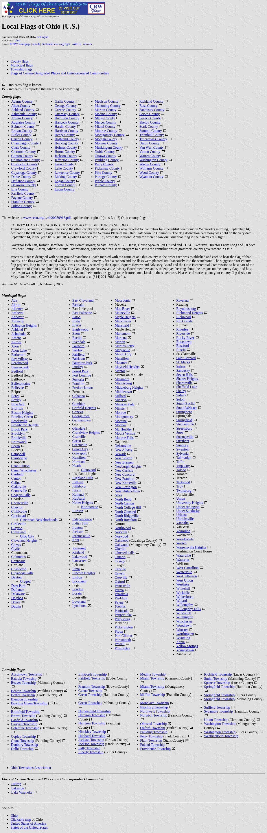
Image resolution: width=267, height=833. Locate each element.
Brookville (18, 438)
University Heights (189, 502)
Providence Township (155, 749)
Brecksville (19, 421)
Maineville (122, 313)
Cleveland (18, 532)
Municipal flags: (14, 295)
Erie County (19, 189)
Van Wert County (151, 147)
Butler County (21, 135)
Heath (76, 465)
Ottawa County (105, 156)
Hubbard (78, 498)
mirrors (87, 44)
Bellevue (17, 388)
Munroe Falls (124, 438)
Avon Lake (19, 350)
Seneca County (149, 118)
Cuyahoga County (24, 172)
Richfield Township (218, 674)
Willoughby (184, 605)
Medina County (106, 114)
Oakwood (121, 540)
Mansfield (122, 325)
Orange (120, 561)
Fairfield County (23, 193)
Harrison (78, 462)
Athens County (21, 118)
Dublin (16, 606)
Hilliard (77, 482)
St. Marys (183, 362)
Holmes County (66, 147)
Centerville (19, 491)
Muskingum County (109, 147)
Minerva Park (124, 404)
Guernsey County (67, 114)
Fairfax (77, 350)
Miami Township (152, 678)
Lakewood (79, 556)
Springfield (184, 420)
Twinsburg (183, 490)
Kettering (78, 548)
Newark (120, 454)
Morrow (120, 425)
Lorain (77, 593)
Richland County (151, 101)
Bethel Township (23, 695)
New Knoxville (125, 483)
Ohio (14, 815)
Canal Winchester (23, 470)
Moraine (121, 421)
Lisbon (77, 577)
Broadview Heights (25, 425)
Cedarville (18, 486)
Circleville (18, 524)
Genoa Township (90, 691)
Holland (78, 494)
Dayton (16, 577)
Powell (119, 644)
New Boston (123, 458)
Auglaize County (23, 122)
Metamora (122, 379)
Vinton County (149, 151)
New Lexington (126, 487)
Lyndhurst (79, 606)
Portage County (106, 177)
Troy (179, 486)
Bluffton (17, 408)
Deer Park (18, 585)
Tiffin (180, 462)
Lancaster (79, 561)
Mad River (122, 308)
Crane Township (22, 740)
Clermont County (23, 151)
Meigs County (105, 118)
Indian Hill (80, 523)
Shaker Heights (187, 378)
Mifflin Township (152, 694)
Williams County (151, 168)
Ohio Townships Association (31, 768)
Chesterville (19, 503)
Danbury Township (24, 744)
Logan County (65, 181)
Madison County (106, 101)
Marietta (121, 338)
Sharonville (184, 383)
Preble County (105, 181)
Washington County (153, 160)
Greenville (79, 445)
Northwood (123, 528)
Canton (16, 478)
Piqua (119, 631)
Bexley (16, 400)
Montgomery (124, 417)
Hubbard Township (91, 736)
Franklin (78, 384)
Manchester (123, 321)
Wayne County (149, 164)
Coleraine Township (25, 728)
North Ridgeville (126, 515)
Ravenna (182, 300)
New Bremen (124, 462)
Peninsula (121, 611)
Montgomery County (110, 135)
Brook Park (19, 429)
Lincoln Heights (83, 573)
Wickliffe (183, 593)
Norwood (121, 536)
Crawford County (23, 168)
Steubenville (185, 424)
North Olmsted (125, 511)
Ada (14, 300)
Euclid (76, 338)
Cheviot (16, 507)
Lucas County (64, 189)
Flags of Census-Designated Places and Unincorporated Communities (60, 73)
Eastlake (78, 305)
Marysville (122, 350)
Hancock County (66, 122)
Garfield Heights (84, 408)
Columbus (18, 557)
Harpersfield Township (94, 711)
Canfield (17, 474)
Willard (181, 600)
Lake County (64, 168)
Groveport (79, 453)
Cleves (16, 545)
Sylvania (182, 453)
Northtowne (89, 507)
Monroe (120, 412)
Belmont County (23, 126)
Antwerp (17, 321)
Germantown (81, 420)
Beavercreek (20, 367)
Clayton (16, 528)
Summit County (150, 131)
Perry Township (151, 736)
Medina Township (153, 674)
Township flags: (13, 670)
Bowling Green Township (29, 703)
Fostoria (78, 379)
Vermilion (183, 531)
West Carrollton (187, 568)
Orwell (119, 573)
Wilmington (184, 617)
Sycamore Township (218, 711)
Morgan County (106, 139)
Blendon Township (24, 699)
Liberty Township (90, 752)
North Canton (124, 503)
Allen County (20, 105)
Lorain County (65, 185)
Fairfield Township (91, 678)
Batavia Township (23, 678)
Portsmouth (123, 640)
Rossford (182, 345)
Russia (181, 350)
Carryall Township (24, 724)
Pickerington (124, 627)
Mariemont (122, 333)
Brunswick (18, 442)
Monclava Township (154, 703)
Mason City (123, 354)
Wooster (182, 630)
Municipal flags (22, 65)
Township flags (21, 69)
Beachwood (19, 363)
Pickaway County (107, 168)
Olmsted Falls (124, 553)
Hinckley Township (92, 731)
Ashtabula (18, 334)
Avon (15, 346)
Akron (15, 305)
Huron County (65, 151)
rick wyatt (42, 37)
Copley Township (23, 736)
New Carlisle (124, 470)
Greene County (65, 110)
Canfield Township (24, 720)
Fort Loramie (81, 375)
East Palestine (82, 313)
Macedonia (122, 300)
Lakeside (17, 788)
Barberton (18, 354)
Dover (15, 602)
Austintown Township (26, 674)
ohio (17, 40)
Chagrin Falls (20, 495)
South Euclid (185, 403)
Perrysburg (122, 619)
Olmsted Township (153, 724)
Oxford (120, 582)
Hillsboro (78, 486)
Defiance (17, 589)
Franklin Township (91, 686)
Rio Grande (184, 321)
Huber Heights (82, 502)
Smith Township (215, 678)
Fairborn (78, 346)
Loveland (78, 601)
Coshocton (18, 569)
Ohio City (27, 536)
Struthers (182, 441)
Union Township (216, 720)
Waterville (183, 555)
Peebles (120, 606)
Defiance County (23, 181)
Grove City (80, 449)
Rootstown (184, 342)
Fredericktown (82, 388)
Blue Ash (17, 404)
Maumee (121, 362)
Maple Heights (125, 317)
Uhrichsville (185, 519)
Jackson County (66, 156)
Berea (15, 396)
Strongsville (184, 437)
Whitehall (183, 588)
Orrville (120, 569)
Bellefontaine (20, 383)
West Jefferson (186, 576)
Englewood (80, 329)
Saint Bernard (186, 358)
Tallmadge (183, 458)
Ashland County (22, 110)
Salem (180, 366)
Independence (82, 519)
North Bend (123, 499)
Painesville (122, 586)
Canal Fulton (20, 466)
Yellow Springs (187, 646)
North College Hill (128, 507)
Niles (118, 495)
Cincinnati (18, 515)
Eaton (76, 317)
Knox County (64, 164)
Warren (181, 543)
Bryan (15, 446)
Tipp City (183, 466)
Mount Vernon (125, 433)
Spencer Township (217, 683)
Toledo (181, 470)
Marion (120, 342)
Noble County (105, 151)
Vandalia (182, 523)
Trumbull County (151, 135)
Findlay (77, 367)
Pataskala (121, 594)
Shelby (181, 391)
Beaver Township (23, 682)
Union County (149, 143)
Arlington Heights (24, 325)
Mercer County (105, 122)
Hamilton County (67, 118)
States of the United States (29, 827)
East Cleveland (82, 300)
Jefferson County (67, 160)
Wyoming (183, 638)
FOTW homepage (20, 44)
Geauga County (66, 105)
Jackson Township (91, 740)
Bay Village (19, 359)
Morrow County (106, 143)
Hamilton (78, 457)
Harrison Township (91, 715)
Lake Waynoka (21, 792)
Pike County (103, 172)
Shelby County (149, 122)
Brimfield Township (25, 711)
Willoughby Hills (188, 609)
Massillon (122, 358)
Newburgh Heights (128, 466)
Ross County (148, 105)
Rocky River (185, 338)
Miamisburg (123, 383)
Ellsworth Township (92, 674)
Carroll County (21, 139)
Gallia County (64, 101)
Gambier (78, 404)
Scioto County (149, 114)
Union (180, 498)
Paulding (121, 598)
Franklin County (22, 202)
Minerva (121, 400)
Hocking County (66, 143)
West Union (184, 580)
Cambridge (19, 458)
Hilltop (16, 784)
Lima (76, 569)
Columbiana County (25, 160)
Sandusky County (151, 110)
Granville (78, 436)
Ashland (17, 329)
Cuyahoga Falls (22, 573)
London (77, 589)
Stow (180, 432)
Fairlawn (78, 358)
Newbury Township (154, 707)
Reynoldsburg (186, 308)
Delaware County (23, 185)
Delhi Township (22, 749)
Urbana (181, 515)
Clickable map (21, 819)
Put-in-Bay (122, 648)
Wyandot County (151, 177)
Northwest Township (154, 711)
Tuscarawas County (153, 139)
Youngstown (185, 650)
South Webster (186, 408)
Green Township (90, 694)
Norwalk (121, 532)
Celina (15, 482)
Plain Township (151, 740)
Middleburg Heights (129, 387)
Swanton (182, 449)
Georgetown (81, 416)
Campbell (18, 454)
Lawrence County (67, 172)
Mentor (120, 371)
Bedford (17, 371)
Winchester (184, 621)
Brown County (21, 131)
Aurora (16, 342)
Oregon (25, 581)
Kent (75, 540)
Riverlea (182, 329)
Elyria (76, 325)
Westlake (182, 584)
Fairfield (78, 354)
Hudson (77, 511)
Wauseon (182, 559)
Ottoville (121, 577)
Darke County (21, 177)
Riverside (183, 333)
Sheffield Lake (186, 387)
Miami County (105, 126)
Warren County (150, 156)
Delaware (18, 594)
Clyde (15, 548)
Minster (120, 408)
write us (76, 44)
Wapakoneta (185, 539)
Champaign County (25, 143)
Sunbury (182, 445)
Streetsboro (184, 428)
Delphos (17, 598)
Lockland (78, 581)
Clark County (20, 147)
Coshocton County (24, 164)
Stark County (148, 126)
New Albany (123, 450)
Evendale (78, 342)
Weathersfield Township (221, 736)
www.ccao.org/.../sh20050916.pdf (47, 218)
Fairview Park (82, 363)
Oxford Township (152, 728)
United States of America (28, 823)
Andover (17, 317)
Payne (119, 602)
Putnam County (106, 185)
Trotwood (183, 482)
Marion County (105, 110)
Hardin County (65, 126)
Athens (16, 338)
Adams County (21, 101)
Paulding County (107, 160)
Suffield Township (217, 707)
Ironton (77, 527)
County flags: (11, 96)
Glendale (78, 428)
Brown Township (23, 716)
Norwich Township (153, 715)
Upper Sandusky (188, 511)
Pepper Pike (123, 615)
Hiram (76, 490)
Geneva (77, 412)
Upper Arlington (187, 507)
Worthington (185, 634)
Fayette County (22, 197)
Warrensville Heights (191, 547)
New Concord (124, 474)
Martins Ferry (124, 346)
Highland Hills (82, 478)
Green (76, 441)
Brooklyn (17, 433)
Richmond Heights (189, 313)
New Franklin (124, 478)
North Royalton (126, 520)
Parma (119, 590)
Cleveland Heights (24, 540)
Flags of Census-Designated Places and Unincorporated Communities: (53, 779)
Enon (76, 333)
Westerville (184, 572)
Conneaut (18, 561)
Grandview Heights (86, 432)
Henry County (65, 135)
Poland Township (152, 744)
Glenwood (88, 470)
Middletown (123, 391)
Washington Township (220, 724)
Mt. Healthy (123, 429)
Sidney (181, 395)
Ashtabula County (24, 114)
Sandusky (183, 370)
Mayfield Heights (127, 367)
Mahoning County (108, 105)
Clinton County (22, 156)
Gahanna (78, 396)
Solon (180, 399)
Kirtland (78, 552)
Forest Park (80, 371)
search (36, 44)
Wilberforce (184, 596)
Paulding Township (153, 732)
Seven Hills (184, 375)
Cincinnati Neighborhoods (38, 520)
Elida (76, 321)
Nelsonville (123, 445)
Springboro (184, 412)
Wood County (149, 172)
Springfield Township (219, 687)
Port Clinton (123, 635)
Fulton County (21, 206)
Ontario (120, 557)
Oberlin (120, 548)
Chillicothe (19, 511)
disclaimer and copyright (56, 44)
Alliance (17, 309)
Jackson (77, 532)
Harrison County (66, 131)
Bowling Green (22, 417)
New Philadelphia (127, 491)
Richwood (183, 317)
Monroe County (106, 131)
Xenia (180, 642)
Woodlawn (184, 625)
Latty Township (89, 748)
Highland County (67, 139)
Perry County (104, 164)
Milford (120, 396)
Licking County (66, 177)
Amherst (17, 313)
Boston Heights (22, 412)
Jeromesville (81, 536)
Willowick (183, 613)
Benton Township (23, 691)
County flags (20, 61)
